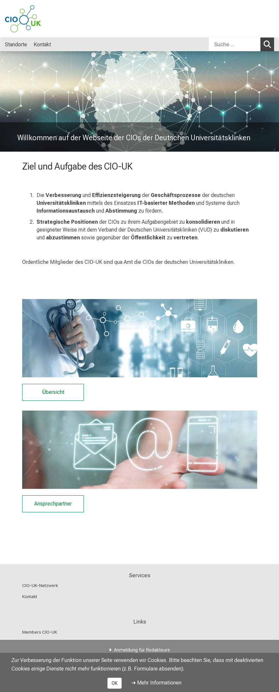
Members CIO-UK (39, 632)
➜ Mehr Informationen (156, 683)
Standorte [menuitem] (16, 44)
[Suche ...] (234, 44)
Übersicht (53, 392)
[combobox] (241, 44)
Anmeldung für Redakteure (142, 650)
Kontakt (29, 596)
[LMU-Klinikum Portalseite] (44, 18)
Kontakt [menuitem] (42, 44)
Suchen (269, 44)
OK (114, 683)
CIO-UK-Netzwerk (40, 585)
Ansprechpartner (53, 504)
